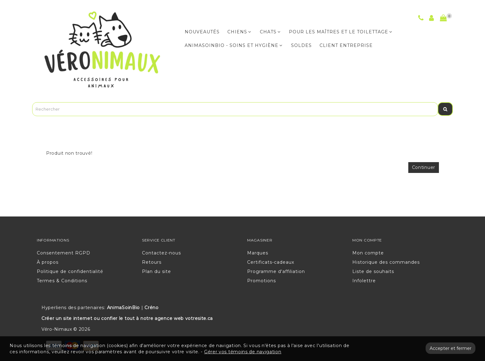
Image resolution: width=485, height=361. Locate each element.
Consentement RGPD (63, 253)
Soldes (301, 45)
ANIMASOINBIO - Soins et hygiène (233, 45)
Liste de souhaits (373, 271)
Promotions (261, 280)
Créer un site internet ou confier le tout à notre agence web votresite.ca (127, 318)
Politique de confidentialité (70, 271)
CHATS (270, 32)
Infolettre (364, 280)
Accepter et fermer (450, 348)
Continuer (423, 167)
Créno (151, 307)
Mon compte (368, 253)
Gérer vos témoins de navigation (242, 352)
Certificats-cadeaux (270, 262)
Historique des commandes (386, 262)
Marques (257, 253)
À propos (47, 262)
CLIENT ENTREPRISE (346, 45)
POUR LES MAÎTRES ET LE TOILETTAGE (340, 32)
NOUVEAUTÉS (202, 32)
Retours (151, 262)
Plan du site (156, 271)
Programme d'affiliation (276, 271)
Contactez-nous (161, 253)
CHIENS (239, 32)
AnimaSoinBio (123, 307)
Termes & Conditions (62, 280)
